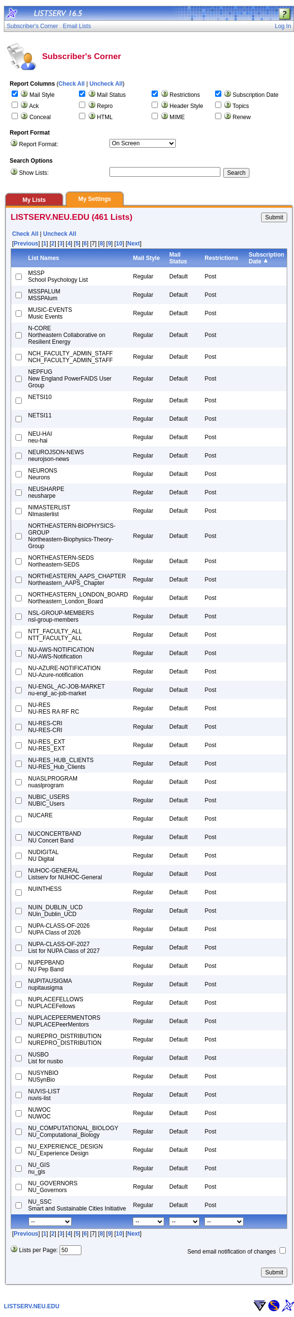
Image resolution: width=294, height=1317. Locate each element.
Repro (105, 106)
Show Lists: (33, 172)
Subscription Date (255, 95)
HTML (105, 117)
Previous (26, 243)
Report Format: (38, 144)
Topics (240, 106)
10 (119, 243)
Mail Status (111, 95)
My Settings (94, 199)
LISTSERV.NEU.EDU (32, 1306)
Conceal (40, 117)
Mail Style (42, 95)
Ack (34, 106)
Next (133, 243)
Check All (72, 83)
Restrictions (185, 95)
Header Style (186, 106)
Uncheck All (106, 83)
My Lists (34, 200)
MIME (177, 117)
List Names (43, 258)
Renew (241, 117)
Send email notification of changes (231, 1251)
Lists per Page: (38, 1250)
